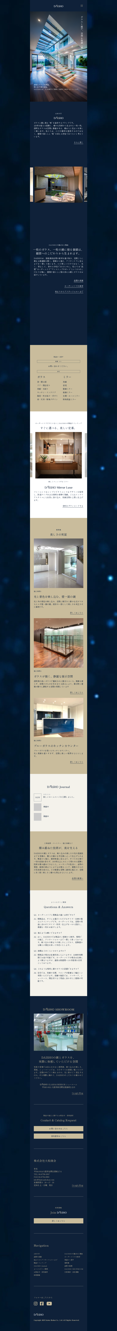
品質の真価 (78, 280)
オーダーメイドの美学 (73, 286)
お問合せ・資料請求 (41, 1272)
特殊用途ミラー (69, 399)
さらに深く (78, 142)
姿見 (65, 385)
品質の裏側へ (77, 878)
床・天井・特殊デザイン (47, 399)
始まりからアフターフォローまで (69, 291)
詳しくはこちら (76, 612)
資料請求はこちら (58, 1136)
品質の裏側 (68, 1266)
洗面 (65, 381)
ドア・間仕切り (43, 385)
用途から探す (69, 1260)
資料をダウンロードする (73, 506)
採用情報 (37, 1275)
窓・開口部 (42, 381)
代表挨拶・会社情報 (71, 1272)
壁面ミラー (67, 388)
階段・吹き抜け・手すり (47, 396)
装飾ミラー (67, 392)
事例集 (66, 1263)
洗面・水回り (42, 388)
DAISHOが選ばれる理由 (73, 1254)
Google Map (77, 1093)
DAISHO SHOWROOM (73, 1269)
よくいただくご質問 (41, 1269)
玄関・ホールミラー (71, 396)
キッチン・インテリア (46, 392)
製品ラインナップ (40, 1263)
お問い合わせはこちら (58, 1128)
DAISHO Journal (40, 1266)
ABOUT (37, 1254)
